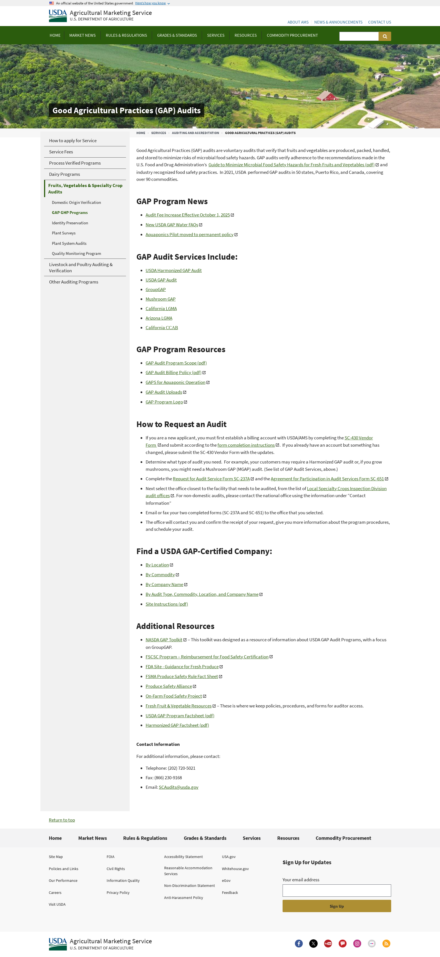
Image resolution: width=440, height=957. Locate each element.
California (162, 327)
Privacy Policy (118, 892)
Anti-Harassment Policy (183, 897)
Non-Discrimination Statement (189, 885)
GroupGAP (156, 289)
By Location (157, 565)
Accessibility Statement (183, 856)
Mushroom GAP (161, 299)
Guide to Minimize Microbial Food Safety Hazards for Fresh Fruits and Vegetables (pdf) (291, 165)
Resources (288, 838)
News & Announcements (338, 22)
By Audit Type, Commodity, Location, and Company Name (202, 594)
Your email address (301, 880)
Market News (92, 838)
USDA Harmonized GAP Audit (174, 270)
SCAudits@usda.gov (178, 787)
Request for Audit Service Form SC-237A (211, 479)
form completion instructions (246, 445)
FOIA (110, 856)
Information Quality (123, 880)
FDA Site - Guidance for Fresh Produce (182, 666)
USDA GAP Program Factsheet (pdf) (180, 715)
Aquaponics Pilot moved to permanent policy (189, 234)
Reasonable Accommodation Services (188, 870)
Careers (55, 892)
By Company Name (164, 584)
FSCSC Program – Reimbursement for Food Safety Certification (207, 657)
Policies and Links (63, 868)
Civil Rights (116, 868)
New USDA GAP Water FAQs (172, 225)
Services (158, 133)
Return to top (62, 820)
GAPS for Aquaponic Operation (175, 382)
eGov (226, 880)
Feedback (230, 892)
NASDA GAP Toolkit (164, 640)
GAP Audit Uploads (164, 392)
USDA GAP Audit (161, 280)
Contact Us (379, 22)
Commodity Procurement (343, 838)
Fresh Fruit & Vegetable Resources (179, 706)
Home (140, 133)
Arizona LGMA (159, 318)
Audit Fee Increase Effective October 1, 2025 (188, 215)
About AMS (298, 22)
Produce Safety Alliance (169, 686)
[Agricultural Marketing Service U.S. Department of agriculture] (100, 16)
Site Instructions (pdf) (167, 604)
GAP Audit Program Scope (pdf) (176, 363)
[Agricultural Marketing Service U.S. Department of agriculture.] (100, 944)
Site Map (56, 856)
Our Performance (63, 880)
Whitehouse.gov (235, 868)
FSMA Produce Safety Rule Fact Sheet (182, 676)
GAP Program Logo (164, 402)
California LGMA (161, 308)
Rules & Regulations (145, 838)
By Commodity (160, 574)
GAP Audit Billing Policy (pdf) (173, 372)
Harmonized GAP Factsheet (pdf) (177, 725)
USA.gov (229, 856)
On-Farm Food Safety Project (174, 696)
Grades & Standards (205, 838)
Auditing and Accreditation (195, 133)
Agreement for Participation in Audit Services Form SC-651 (327, 479)
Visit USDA (57, 904)
